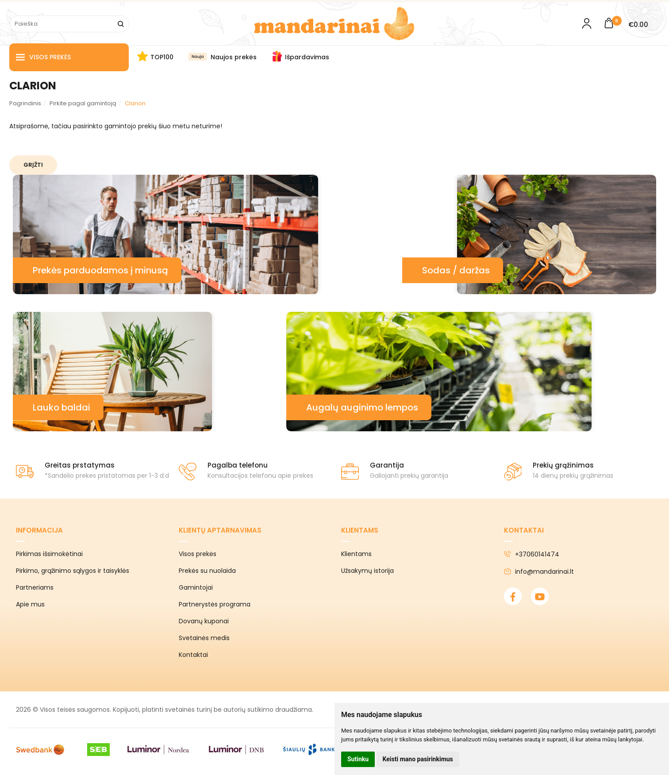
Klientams (359, 530)
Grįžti (33, 165)
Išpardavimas (307, 57)
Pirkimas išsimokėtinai (49, 553)
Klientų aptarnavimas (220, 530)
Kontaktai (193, 654)
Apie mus (30, 604)
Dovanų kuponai (204, 621)
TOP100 (161, 57)
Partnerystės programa (214, 604)
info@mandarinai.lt (539, 571)
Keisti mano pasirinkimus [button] (418, 759)
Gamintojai (196, 587)
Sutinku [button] (358, 759)
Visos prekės (43, 57)
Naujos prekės (234, 57)
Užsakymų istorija (367, 570)
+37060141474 (531, 554)
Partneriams (35, 587)
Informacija (39, 530)
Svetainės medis (204, 637)
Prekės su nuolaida (207, 570)
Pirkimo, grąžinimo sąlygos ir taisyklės (72, 570)
